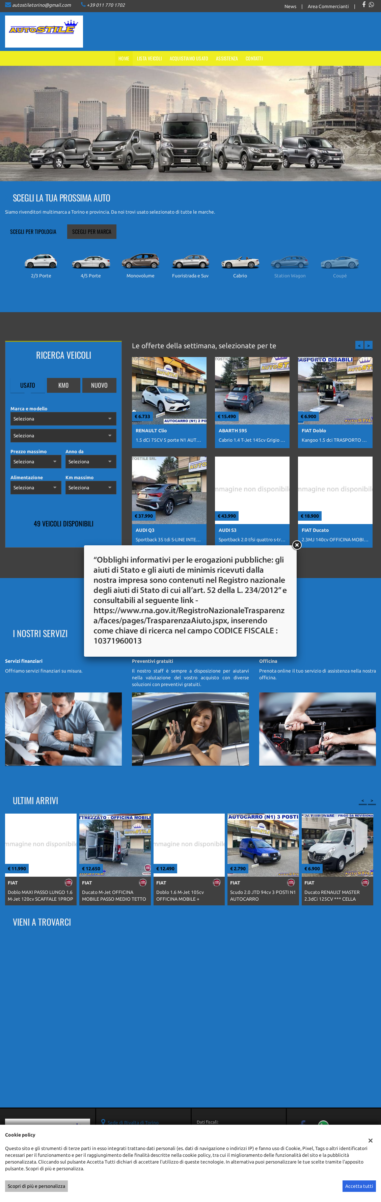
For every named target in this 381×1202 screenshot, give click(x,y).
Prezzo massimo (28, 451)
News (290, 6)
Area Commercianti (328, 6)
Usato (27, 385)
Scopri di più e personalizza (36, 1186)
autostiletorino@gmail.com (41, 5)
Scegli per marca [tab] (91, 231)
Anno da (74, 451)
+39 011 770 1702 (106, 5)
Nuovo (99, 385)
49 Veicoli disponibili (63, 523)
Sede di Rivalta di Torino (133, 1122)
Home (123, 58)
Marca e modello (29, 408)
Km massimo (79, 477)
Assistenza (227, 58)
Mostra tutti (105, 539)
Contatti (254, 58)
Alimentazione (26, 477)
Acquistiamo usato (189, 58)
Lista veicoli (149, 58)
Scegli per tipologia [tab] (33, 231)
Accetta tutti (359, 1186)
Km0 (63, 385)
